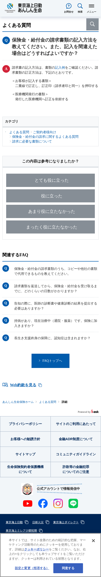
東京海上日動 (14, 522)
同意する (68, 568)
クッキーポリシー (36, 549)
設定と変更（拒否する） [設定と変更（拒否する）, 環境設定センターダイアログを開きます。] (32, 568)
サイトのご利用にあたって (76, 424)
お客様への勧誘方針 (25, 439)
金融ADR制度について (75, 439)
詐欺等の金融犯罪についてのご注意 (76, 469)
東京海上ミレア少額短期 (21, 530)
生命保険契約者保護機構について (25, 469)
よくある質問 (47, 402)
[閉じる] (93, 540)
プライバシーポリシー (25, 424)
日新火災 (38, 522)
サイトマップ (25, 454)
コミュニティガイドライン (76, 454)
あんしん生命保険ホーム (18, 402)
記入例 (60, 67)
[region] (50, 555)
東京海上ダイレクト (66, 522)
